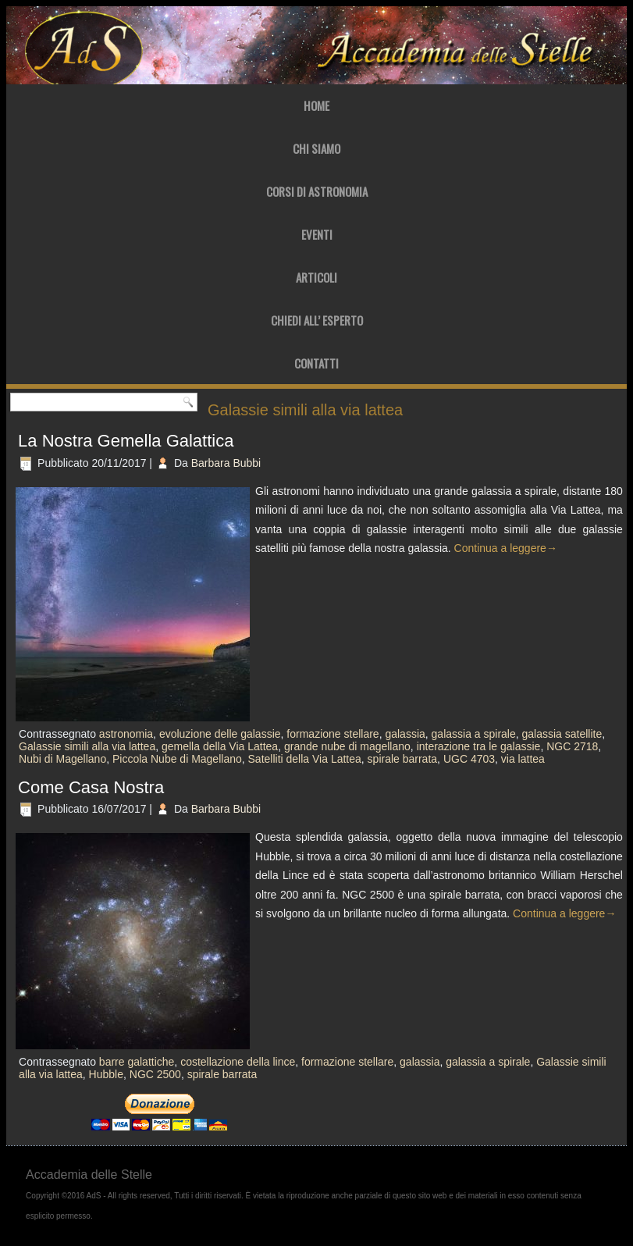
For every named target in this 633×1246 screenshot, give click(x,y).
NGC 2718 (572, 746)
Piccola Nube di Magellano (177, 759)
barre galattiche (137, 1062)
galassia (405, 734)
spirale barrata (403, 759)
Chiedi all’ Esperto (317, 320)
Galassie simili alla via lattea (87, 746)
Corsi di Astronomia (317, 191)
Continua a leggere (505, 548)
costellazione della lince (237, 1062)
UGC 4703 (469, 759)
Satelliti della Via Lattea (304, 759)
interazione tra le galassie (479, 746)
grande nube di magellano (347, 746)
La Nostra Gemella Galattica (125, 440)
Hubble (106, 1074)
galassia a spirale (474, 734)
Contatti (316, 363)
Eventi (317, 234)
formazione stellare (332, 734)
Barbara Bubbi (226, 463)
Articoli (316, 277)
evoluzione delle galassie (220, 734)
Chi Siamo (316, 148)
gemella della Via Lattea (220, 746)
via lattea (523, 759)
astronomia (126, 734)
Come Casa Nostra (91, 787)
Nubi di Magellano (62, 759)
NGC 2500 (155, 1074)
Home (316, 105)
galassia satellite (562, 734)
